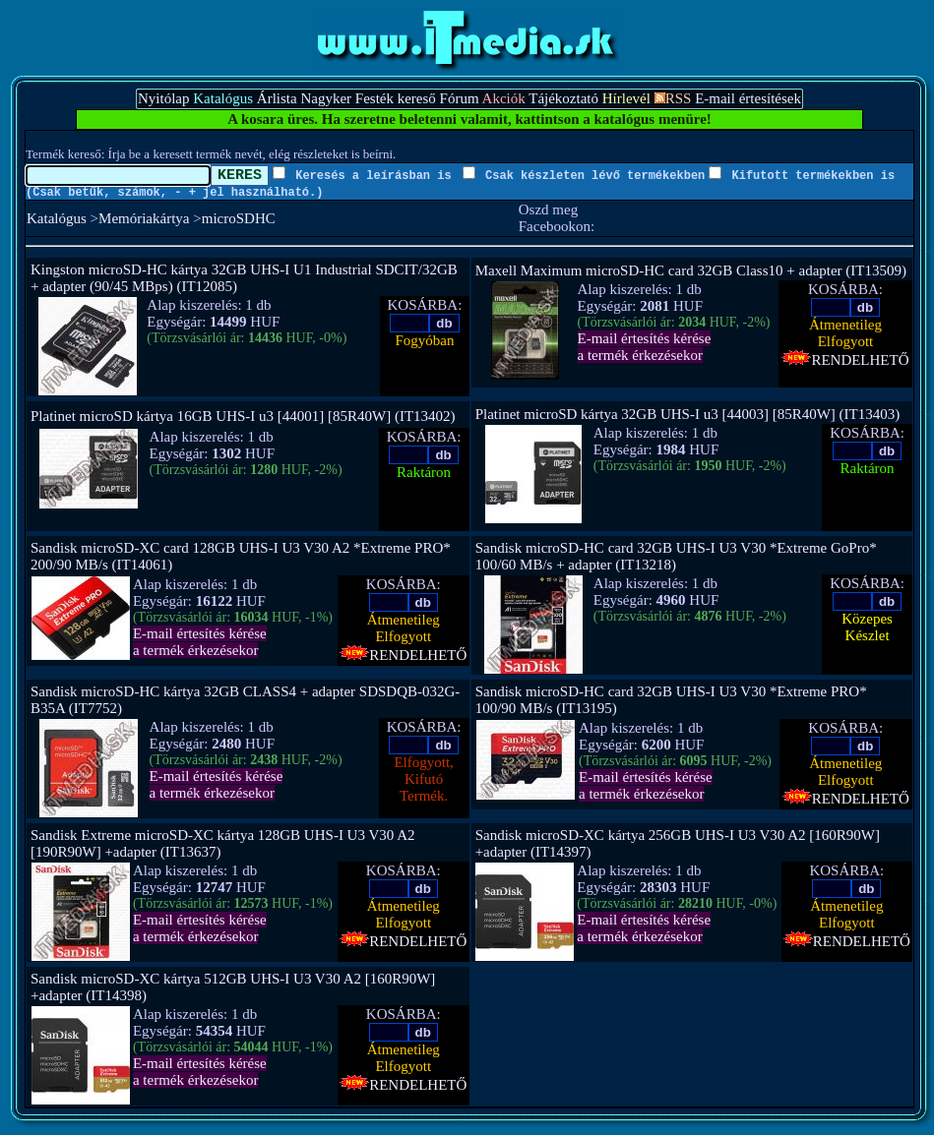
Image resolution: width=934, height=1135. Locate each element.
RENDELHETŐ (844, 360)
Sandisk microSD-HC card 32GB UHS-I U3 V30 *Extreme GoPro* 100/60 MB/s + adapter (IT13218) (676, 556)
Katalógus (57, 218)
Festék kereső (395, 98)
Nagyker (325, 98)
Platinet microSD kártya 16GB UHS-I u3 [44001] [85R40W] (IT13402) (243, 416)
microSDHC (239, 218)
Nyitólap (164, 98)
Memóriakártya (143, 218)
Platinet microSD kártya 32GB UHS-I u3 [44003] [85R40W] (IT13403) (688, 414)
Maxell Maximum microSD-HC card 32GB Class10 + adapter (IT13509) (690, 270)
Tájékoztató (563, 98)
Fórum (459, 98)
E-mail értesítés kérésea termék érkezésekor (645, 346)
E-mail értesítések (748, 98)
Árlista (277, 98)
